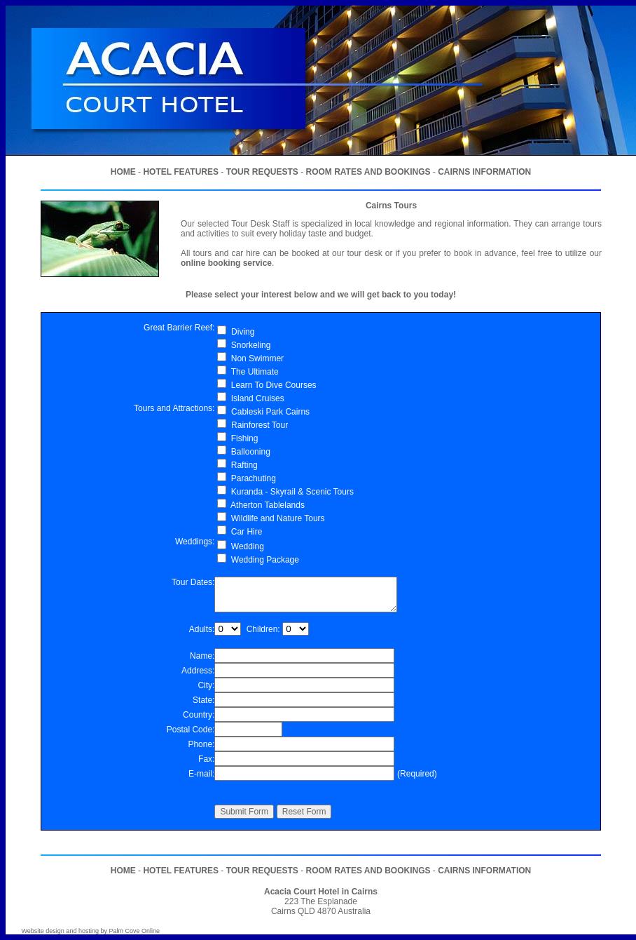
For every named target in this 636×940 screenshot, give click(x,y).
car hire (245, 253)
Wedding (247, 546)
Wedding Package (265, 560)
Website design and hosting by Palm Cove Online (91, 930)
